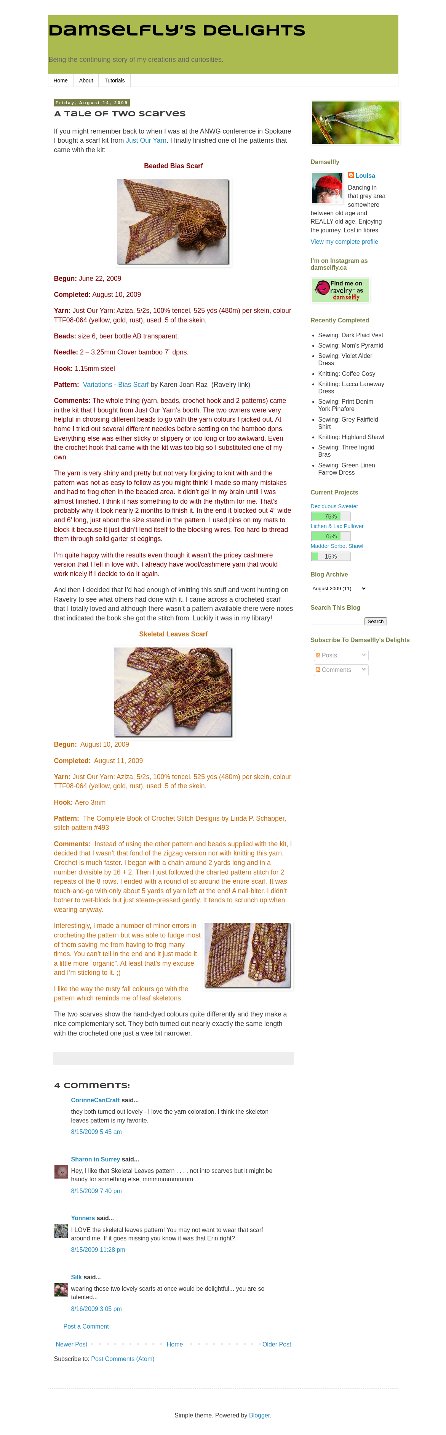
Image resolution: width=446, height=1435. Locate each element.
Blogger (259, 1415)
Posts (326, 655)
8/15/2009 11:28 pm (98, 1250)
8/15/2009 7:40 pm (96, 1191)
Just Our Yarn (146, 140)
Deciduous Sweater (334, 506)
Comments (334, 670)
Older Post (276, 1344)
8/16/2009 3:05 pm (96, 1309)
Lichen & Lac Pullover (337, 526)
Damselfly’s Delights (177, 31)
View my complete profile (345, 241)
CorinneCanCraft (95, 1100)
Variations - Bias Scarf (116, 384)
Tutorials (114, 80)
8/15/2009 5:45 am (96, 1132)
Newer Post (72, 1344)
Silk (76, 1277)
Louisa (366, 175)
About (86, 80)
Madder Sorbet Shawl (337, 546)
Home (61, 80)
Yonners (83, 1218)
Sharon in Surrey (95, 1159)
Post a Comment (86, 1326)
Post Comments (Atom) (122, 1359)
